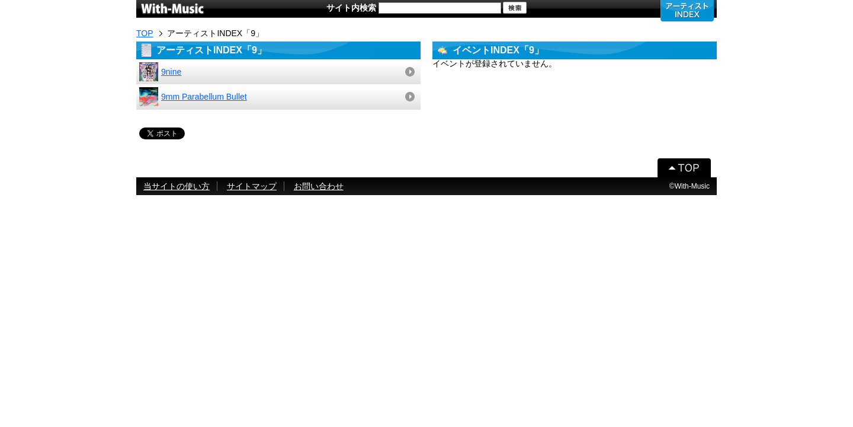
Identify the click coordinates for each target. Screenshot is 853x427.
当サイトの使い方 (176, 186)
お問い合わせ (319, 186)
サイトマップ (252, 186)
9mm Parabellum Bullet (193, 96)
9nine (160, 71)
